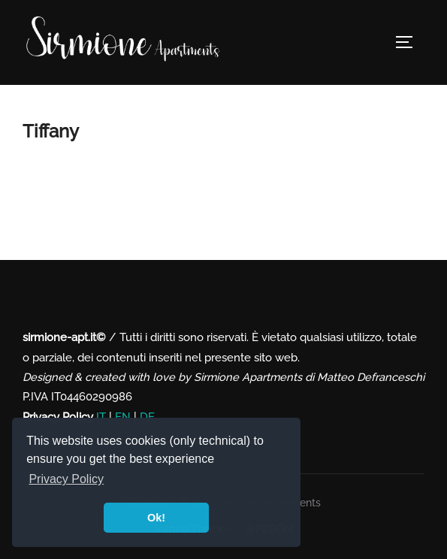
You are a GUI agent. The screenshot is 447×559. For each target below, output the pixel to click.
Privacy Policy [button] (66, 479)
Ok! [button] (156, 518)
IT (101, 416)
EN (123, 416)
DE (147, 416)
